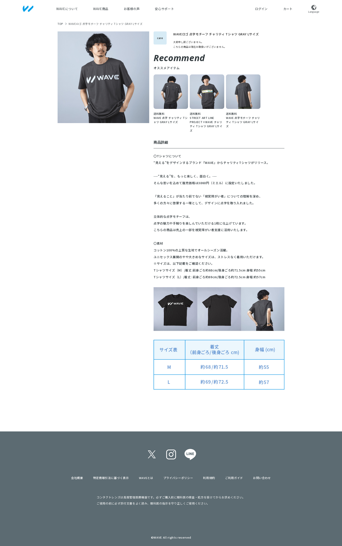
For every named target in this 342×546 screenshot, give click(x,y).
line (190, 454)
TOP (60, 24)
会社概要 (77, 478)
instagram (171, 454)
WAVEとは (146, 478)
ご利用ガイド (234, 478)
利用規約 (209, 478)
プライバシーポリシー (178, 478)
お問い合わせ (262, 478)
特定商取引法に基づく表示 (111, 478)
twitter (152, 454)
